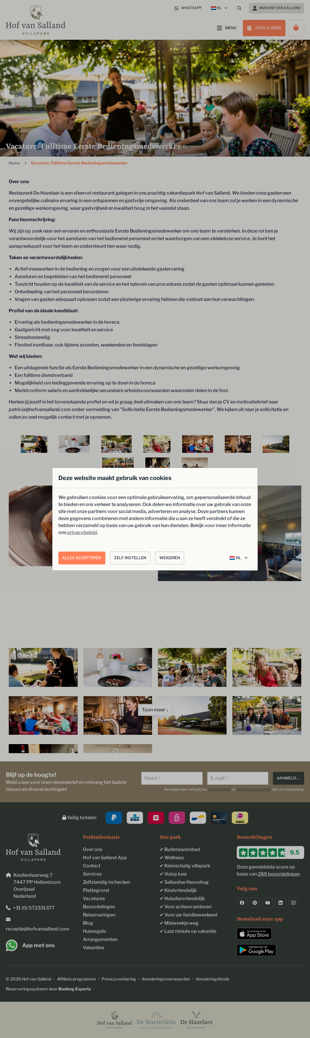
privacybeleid (82, 532)
